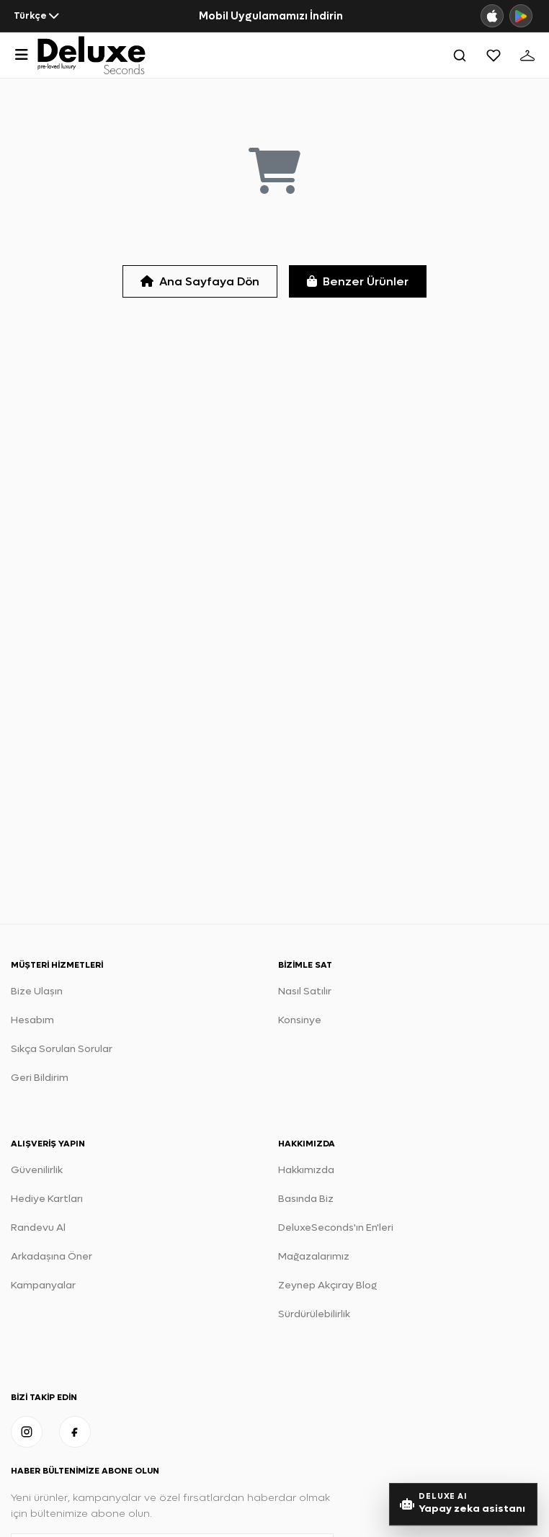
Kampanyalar (43, 1285)
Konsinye (299, 1020)
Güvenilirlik (37, 1170)
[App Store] (492, 15)
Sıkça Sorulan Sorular (61, 1049)
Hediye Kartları (47, 1199)
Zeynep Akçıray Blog (327, 1285)
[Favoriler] (493, 55)
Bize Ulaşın (37, 991)
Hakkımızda (306, 1170)
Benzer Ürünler (358, 281)
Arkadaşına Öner (51, 1256)
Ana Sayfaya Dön (199, 281)
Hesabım (32, 1020)
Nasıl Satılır (304, 991)
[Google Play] (520, 15)
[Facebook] (75, 1432)
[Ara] (460, 55)
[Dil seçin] (36, 16)
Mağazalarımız (313, 1256)
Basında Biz (306, 1199)
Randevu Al (38, 1227)
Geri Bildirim (39, 1077)
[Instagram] (27, 1432)
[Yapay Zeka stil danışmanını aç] (463, 1504)
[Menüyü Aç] (21, 55)
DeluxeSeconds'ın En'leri (335, 1227)
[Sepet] (527, 55)
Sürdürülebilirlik (314, 1314)
